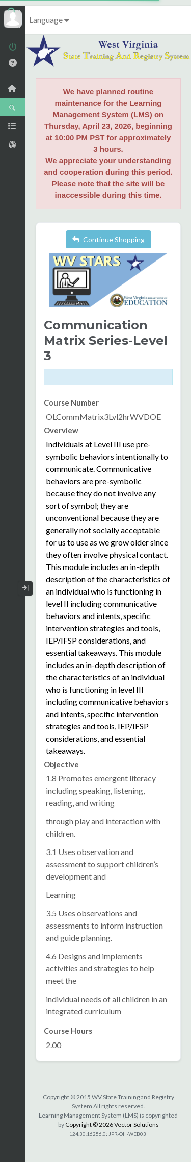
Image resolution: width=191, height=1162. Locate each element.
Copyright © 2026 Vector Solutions (112, 1124)
